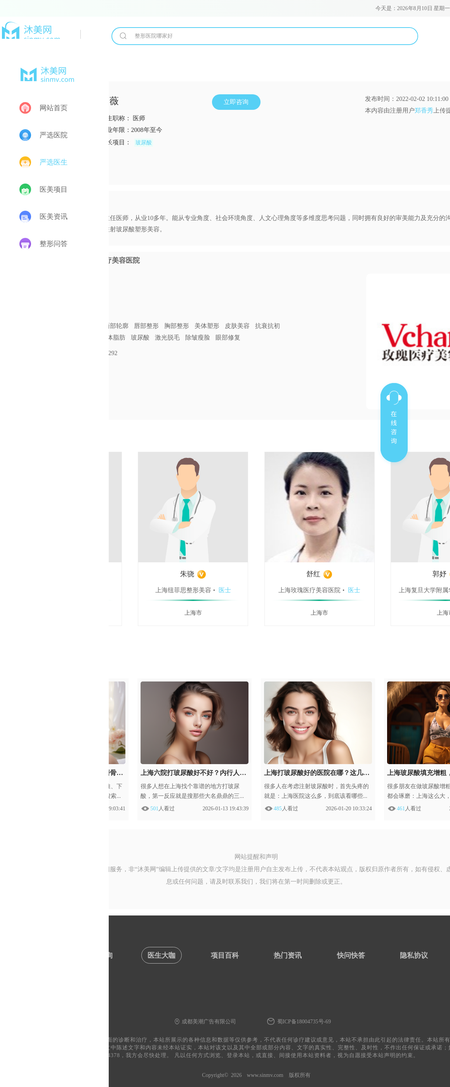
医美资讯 (54, 216)
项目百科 (225, 955)
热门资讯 (288, 955)
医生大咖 (161, 955)
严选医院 (54, 135)
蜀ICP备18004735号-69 (304, 1022)
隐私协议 (414, 955)
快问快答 (351, 955)
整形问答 (54, 244)
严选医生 (54, 162)
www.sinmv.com (265, 1075)
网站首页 (54, 108)
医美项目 (54, 189)
